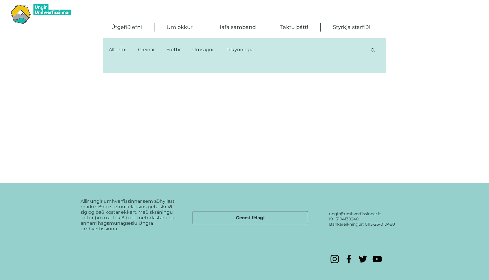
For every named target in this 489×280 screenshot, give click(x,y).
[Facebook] (348, 259)
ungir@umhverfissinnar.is (355, 213)
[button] (126, 27)
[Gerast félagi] (250, 217)
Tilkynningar (241, 49)
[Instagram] (334, 259)
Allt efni (117, 49)
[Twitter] (363, 259)
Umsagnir (203, 49)
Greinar (146, 49)
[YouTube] (377, 259)
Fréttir (173, 49)
